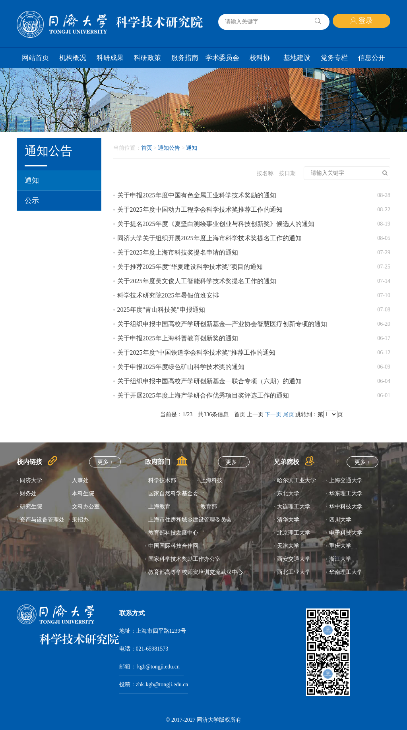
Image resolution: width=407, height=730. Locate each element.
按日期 (287, 173)
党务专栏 (334, 58)
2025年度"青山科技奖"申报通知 (161, 309)
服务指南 (184, 58)
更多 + (105, 462)
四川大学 (340, 520)
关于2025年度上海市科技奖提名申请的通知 (177, 252)
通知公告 (169, 148)
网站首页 (35, 58)
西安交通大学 (293, 559)
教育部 (208, 507)
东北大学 (288, 493)
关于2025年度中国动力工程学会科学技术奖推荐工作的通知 (200, 209)
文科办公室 (86, 507)
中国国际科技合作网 (173, 546)
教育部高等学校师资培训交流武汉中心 (195, 572)
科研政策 (147, 58)
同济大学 (31, 480)
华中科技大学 (345, 507)
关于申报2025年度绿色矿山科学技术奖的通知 (180, 366)
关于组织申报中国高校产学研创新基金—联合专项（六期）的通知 (209, 381)
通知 (32, 180)
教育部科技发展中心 (173, 533)
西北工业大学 (293, 572)
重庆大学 (340, 546)
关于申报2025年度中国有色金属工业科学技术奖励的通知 (196, 195)
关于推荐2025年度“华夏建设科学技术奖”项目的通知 (190, 266)
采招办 (80, 520)
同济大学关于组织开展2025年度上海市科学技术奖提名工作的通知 (209, 238)
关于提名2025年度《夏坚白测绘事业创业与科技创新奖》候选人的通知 (215, 223)
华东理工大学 (345, 493)
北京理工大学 (293, 533)
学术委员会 (222, 58)
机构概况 (72, 58)
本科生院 (83, 493)
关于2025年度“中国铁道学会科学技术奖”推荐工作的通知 (196, 352)
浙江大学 (340, 559)
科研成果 (110, 58)
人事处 (80, 480)
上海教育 (159, 507)
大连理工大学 (293, 507)
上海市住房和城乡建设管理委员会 (190, 520)
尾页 (288, 414)
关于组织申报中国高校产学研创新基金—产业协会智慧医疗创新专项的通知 (222, 324)
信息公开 (371, 58)
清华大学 (288, 520)
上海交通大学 (345, 480)
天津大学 (288, 546)
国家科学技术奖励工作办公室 (184, 559)
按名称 (265, 173)
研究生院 (31, 507)
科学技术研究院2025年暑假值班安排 (168, 295)
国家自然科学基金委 (173, 493)
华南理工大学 (345, 572)
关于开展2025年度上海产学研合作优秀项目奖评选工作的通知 (203, 395)
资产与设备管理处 (42, 520)
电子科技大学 (345, 533)
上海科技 (211, 480)
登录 (361, 21)
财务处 (28, 493)
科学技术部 (162, 480)
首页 (146, 148)
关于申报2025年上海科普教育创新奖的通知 (177, 338)
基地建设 (296, 58)
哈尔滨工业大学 (296, 480)
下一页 (273, 414)
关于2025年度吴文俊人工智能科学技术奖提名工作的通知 (196, 281)
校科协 (260, 58)
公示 (32, 201)
